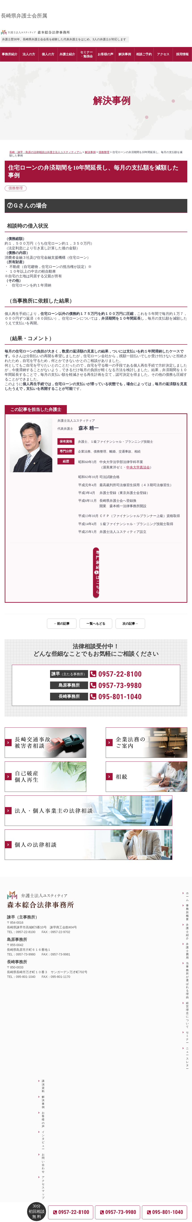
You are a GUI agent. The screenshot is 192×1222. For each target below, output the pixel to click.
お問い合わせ (43, 1123)
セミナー (187, 997)
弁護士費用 (187, 911)
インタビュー (43, 1101)
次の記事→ (130, 584)
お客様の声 (43, 1080)
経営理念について (187, 975)
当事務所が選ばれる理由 (187, 940)
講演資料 (43, 1046)
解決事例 (43, 1062)
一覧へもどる (96, 584)
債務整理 (15, 188)
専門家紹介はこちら (96, 553)
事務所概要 (187, 872)
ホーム (187, 857)
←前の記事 (62, 584)
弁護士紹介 (187, 892)
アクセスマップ (43, 1148)
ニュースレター (187, 1018)
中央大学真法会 (138, 467)
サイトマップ (43, 1172)
